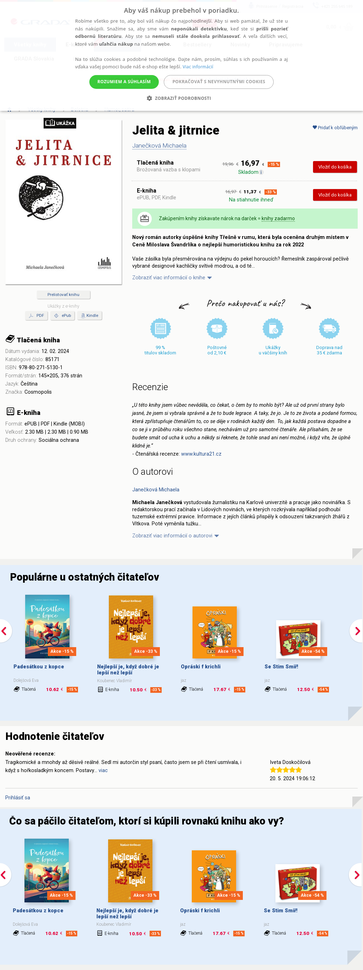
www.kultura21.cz (201, 454)
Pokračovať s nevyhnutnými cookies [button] (218, 82)
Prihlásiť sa (17, 798)
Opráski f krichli (200, 667)
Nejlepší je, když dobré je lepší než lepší (128, 670)
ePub (62, 316)
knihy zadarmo (278, 218)
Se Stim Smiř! (281, 667)
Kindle (92, 315)
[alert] (181, 55)
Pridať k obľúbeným (335, 127)
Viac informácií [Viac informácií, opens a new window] (198, 67)
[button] (181, 98)
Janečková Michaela (159, 145)
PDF (36, 316)
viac (103, 771)
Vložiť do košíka (335, 167)
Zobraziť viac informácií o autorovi (172, 536)
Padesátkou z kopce (38, 667)
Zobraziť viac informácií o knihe (168, 278)
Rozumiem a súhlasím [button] (124, 82)
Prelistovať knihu (63, 294)
